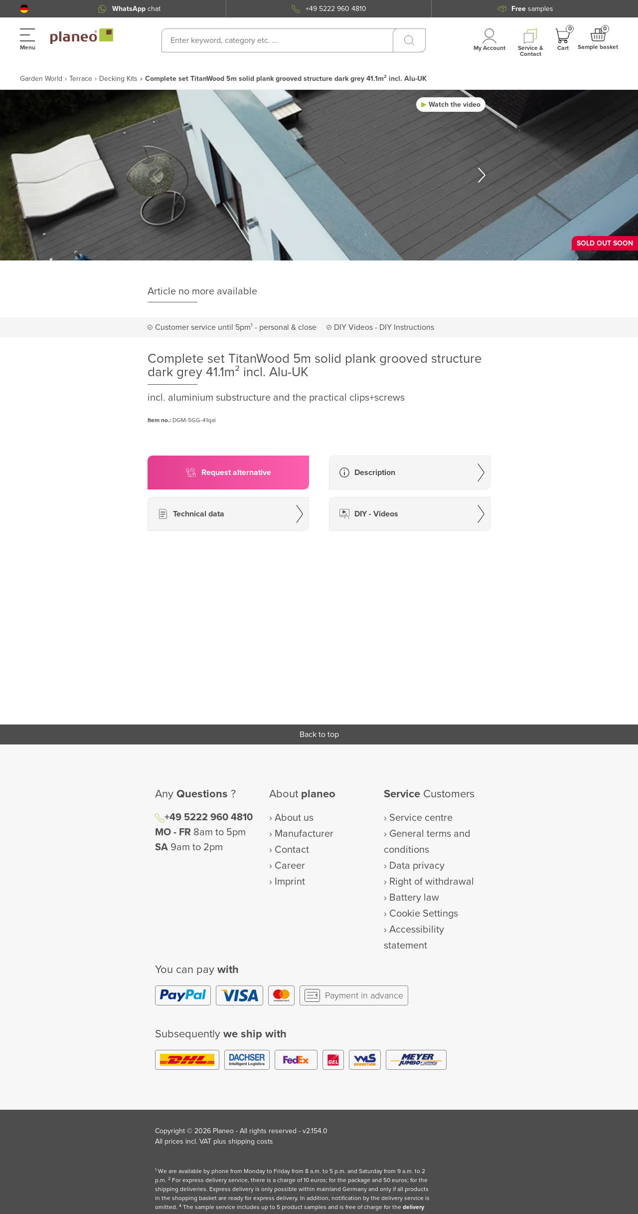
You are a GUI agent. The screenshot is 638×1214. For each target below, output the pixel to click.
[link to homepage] (81, 36)
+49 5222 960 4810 (336, 8)
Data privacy (417, 866)
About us (294, 818)
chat (136, 8)
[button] (24, 8)
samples (532, 8)
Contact (292, 850)
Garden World (41, 78)
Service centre (421, 818)
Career (290, 866)
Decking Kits (118, 78)
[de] (24, 8)
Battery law (414, 898)
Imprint (290, 882)
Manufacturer (304, 834)
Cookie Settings (423, 914)
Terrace (80, 78)
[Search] (409, 40)
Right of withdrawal (431, 882)
